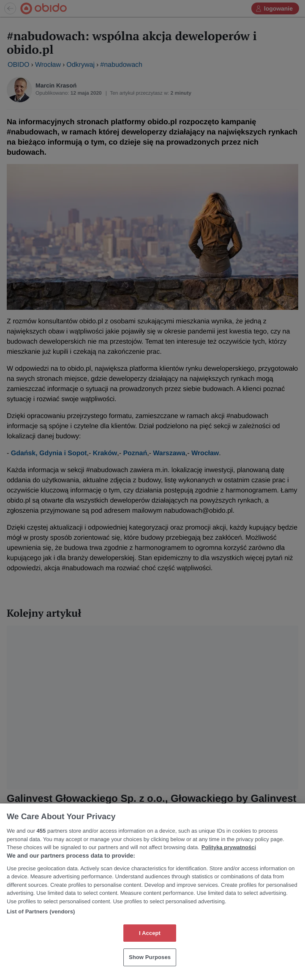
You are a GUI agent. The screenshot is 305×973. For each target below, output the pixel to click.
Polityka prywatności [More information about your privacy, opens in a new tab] (229, 847)
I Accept (150, 933)
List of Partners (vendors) (41, 911)
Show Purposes (150, 957)
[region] (152, 888)
